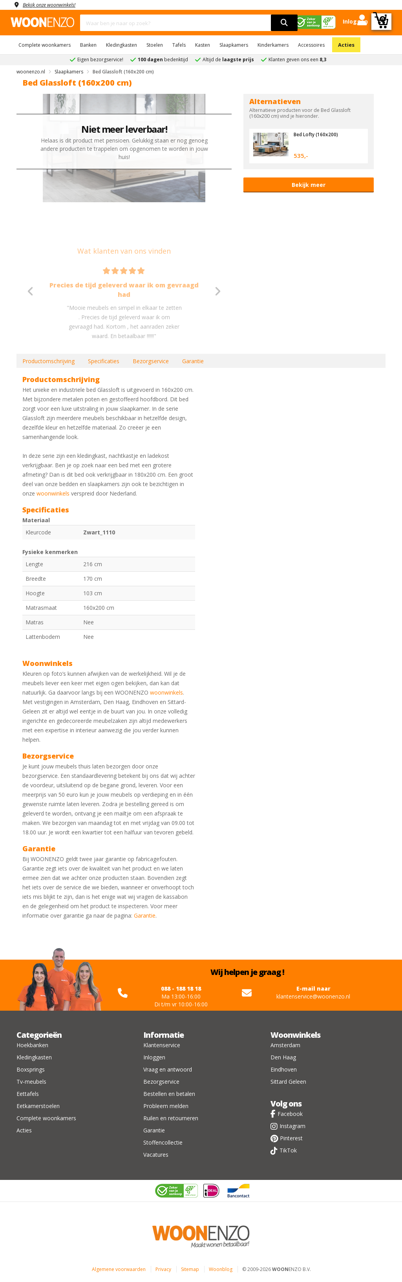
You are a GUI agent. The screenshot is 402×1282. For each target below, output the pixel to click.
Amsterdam (285, 1045)
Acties (346, 44)
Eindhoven (283, 1069)
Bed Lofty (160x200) (317, 134)
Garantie (193, 361)
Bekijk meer (308, 184)
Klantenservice (161, 1045)
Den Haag (283, 1057)
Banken (88, 45)
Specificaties (103, 361)
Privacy (163, 1269)
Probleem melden (165, 1106)
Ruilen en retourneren (170, 1118)
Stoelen (154, 45)
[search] (284, 23)
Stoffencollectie (163, 1142)
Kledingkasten (121, 45)
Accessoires (311, 45)
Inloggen (154, 1057)
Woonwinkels (295, 1035)
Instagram (292, 1126)
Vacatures (155, 1154)
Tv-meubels (31, 1081)
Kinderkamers (273, 45)
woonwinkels (53, 493)
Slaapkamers (233, 45)
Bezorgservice (151, 361)
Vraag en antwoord (167, 1069)
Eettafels (27, 1093)
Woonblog (220, 1269)
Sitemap (190, 1269)
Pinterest (291, 1138)
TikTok (288, 1150)
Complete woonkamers (44, 45)
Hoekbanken (32, 1045)
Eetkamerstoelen (38, 1106)
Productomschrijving (48, 361)
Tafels (179, 45)
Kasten (202, 45)
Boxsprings (30, 1069)
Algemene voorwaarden (119, 1269)
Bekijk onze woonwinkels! (54, 4)
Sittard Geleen (288, 1081)
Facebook (290, 1113)
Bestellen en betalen (169, 1093)
